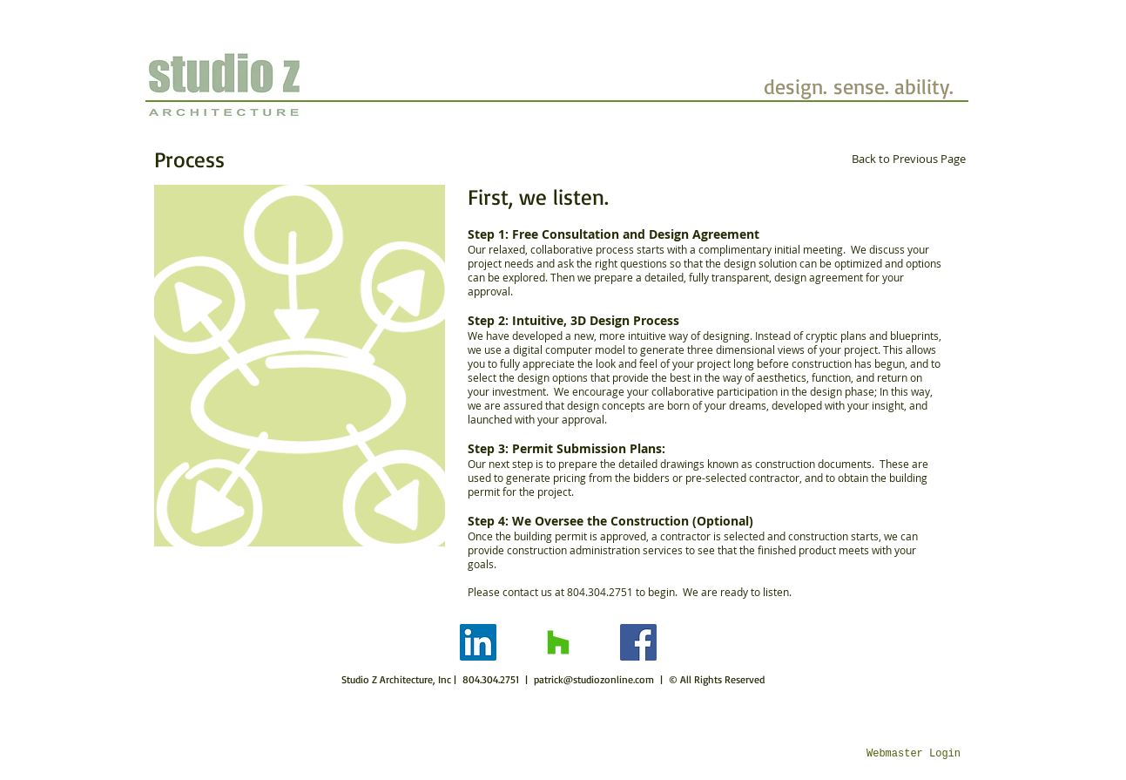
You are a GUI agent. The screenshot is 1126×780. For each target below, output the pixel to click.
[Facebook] (638, 642)
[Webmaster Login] (914, 754)
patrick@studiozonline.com (594, 679)
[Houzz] (558, 642)
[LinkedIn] (478, 642)
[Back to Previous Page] (909, 158)
